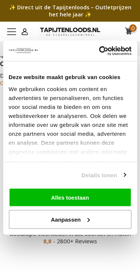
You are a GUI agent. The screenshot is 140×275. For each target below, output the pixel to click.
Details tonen (99, 175)
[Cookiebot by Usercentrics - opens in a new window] (99, 51)
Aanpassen (70, 219)
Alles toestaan (70, 197)
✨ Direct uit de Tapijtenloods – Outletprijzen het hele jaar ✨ (70, 11)
